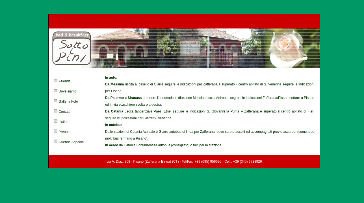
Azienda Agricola (71, 142)
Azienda (64, 81)
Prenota (64, 132)
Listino (63, 122)
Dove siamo (67, 91)
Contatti (64, 112)
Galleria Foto (68, 101)
